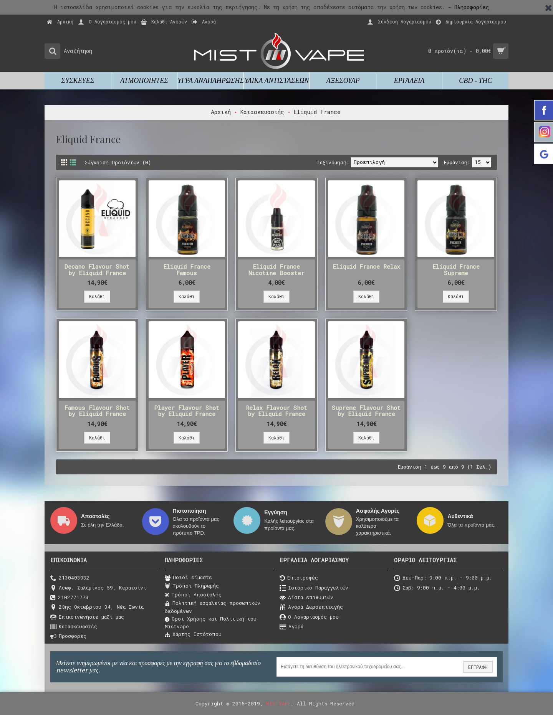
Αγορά (291, 627)
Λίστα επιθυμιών (306, 598)
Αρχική (221, 112)
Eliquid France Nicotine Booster (276, 270)
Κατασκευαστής (262, 112)
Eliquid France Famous (186, 270)
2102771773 (69, 598)
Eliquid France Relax (366, 266)
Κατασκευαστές (73, 627)
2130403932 (69, 578)
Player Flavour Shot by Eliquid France (186, 411)
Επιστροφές (299, 578)
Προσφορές (68, 636)
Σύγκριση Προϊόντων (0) (117, 162)
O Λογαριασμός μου (309, 617)
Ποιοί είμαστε (188, 577)
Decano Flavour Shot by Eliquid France (97, 270)
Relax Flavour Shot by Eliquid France (276, 411)
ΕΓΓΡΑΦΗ (478, 667)
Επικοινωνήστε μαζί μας (87, 617)
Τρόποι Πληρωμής (192, 586)
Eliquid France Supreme (456, 270)
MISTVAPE (278, 703)
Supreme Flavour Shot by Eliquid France (366, 411)
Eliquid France (317, 112)
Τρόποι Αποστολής (193, 595)
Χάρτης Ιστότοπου (193, 634)
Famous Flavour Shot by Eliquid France (97, 411)
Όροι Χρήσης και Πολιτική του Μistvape (211, 622)
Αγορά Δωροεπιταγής (311, 607)
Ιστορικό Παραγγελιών (314, 588)
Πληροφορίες (471, 7)
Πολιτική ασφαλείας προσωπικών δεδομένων (212, 606)
